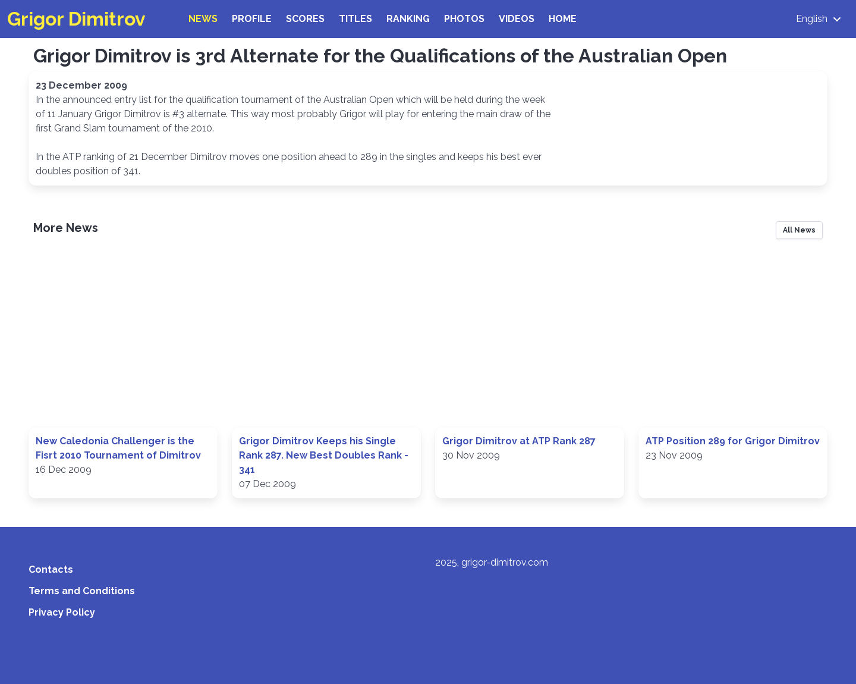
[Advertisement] (428, 336)
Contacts (51, 569)
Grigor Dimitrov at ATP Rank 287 (519, 441)
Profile (252, 18)
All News (799, 230)
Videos (516, 18)
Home (563, 18)
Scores (305, 18)
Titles (355, 18)
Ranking (408, 18)
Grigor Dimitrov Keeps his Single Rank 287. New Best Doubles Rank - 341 (323, 455)
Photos (464, 18)
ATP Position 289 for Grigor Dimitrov (733, 441)
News (203, 18)
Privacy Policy (62, 612)
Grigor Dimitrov (76, 19)
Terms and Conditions (82, 591)
